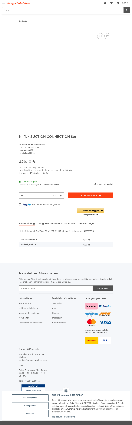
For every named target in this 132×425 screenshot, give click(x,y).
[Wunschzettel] (111, 3)
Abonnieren (102, 288)
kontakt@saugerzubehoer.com (33, 360)
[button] (105, 3)
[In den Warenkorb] (21, 28)
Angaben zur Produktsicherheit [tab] (57, 223)
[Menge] (38, 196)
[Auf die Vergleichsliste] (100, 36)
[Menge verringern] (22, 196)
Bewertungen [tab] (87, 223)
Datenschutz (69, 417)
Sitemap (55, 313)
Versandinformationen (29, 313)
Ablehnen (30, 413)
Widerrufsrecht (59, 322)
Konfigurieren (30, 406)
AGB (54, 308)
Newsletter (24, 317)
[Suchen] (63, 10)
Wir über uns (25, 303)
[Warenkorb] (122, 3)
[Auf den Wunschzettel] (107, 36)
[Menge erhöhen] (61, 196)
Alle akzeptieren (30, 398)
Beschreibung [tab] (27, 223)
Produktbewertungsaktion (31, 322)
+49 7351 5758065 (31, 381)
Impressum (57, 417)
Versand (41, 167)
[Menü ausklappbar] (3, 1)
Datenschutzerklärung (67, 279)
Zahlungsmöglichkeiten (29, 308)
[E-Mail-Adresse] (56, 288)
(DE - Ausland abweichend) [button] (48, 184)
